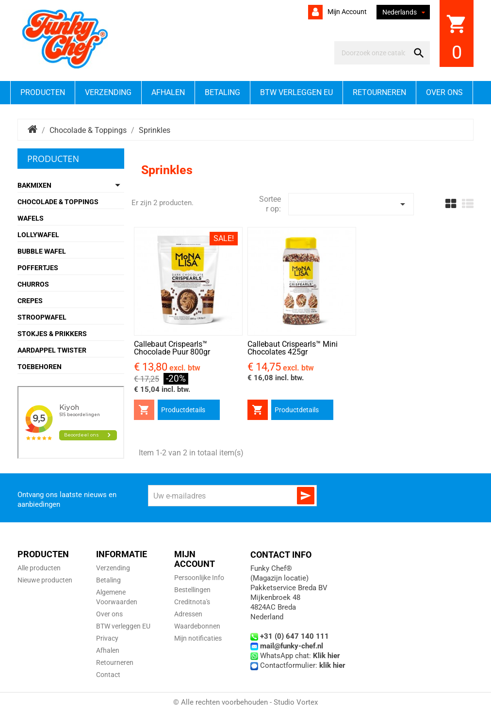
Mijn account (346, 12)
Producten (42, 92)
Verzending (108, 92)
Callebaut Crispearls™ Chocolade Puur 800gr (172, 347)
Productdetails (183, 410)
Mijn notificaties (198, 638)
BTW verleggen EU (296, 92)
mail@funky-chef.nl (291, 646)
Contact (108, 674)
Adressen (188, 614)
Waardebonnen (197, 626)
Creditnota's (192, 602)
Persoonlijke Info (199, 577)
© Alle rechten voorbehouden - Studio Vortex (245, 702)
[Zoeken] (373, 53)
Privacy (107, 638)
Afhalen (168, 92)
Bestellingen (192, 590)
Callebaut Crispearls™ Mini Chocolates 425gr (292, 347)
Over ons (444, 92)
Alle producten (39, 568)
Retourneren (379, 92)
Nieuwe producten (44, 580)
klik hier (332, 665)
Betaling (222, 92)
